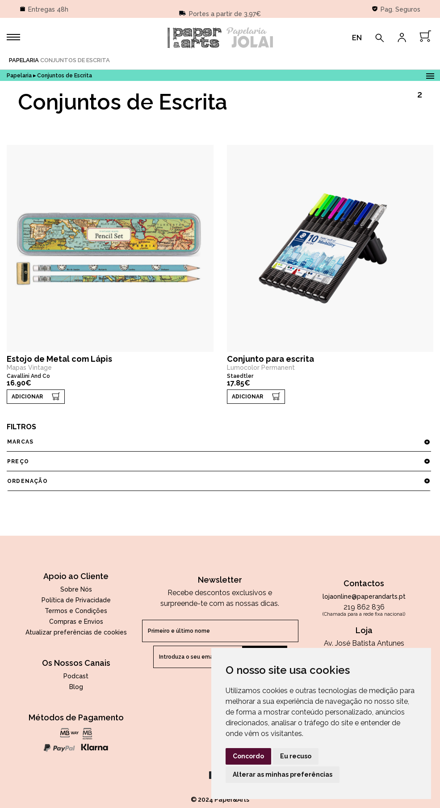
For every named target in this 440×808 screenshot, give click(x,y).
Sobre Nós (76, 589)
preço (218, 461)
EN (357, 38)
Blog (76, 686)
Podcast (75, 676)
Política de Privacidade (76, 600)
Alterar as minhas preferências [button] (282, 774)
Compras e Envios (76, 621)
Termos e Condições (76, 610)
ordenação (218, 481)
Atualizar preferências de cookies (76, 632)
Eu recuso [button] (295, 756)
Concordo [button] (248, 756)
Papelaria (24, 60)
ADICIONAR (27, 396)
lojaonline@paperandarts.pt (364, 596)
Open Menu (430, 74)
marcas (218, 442)
